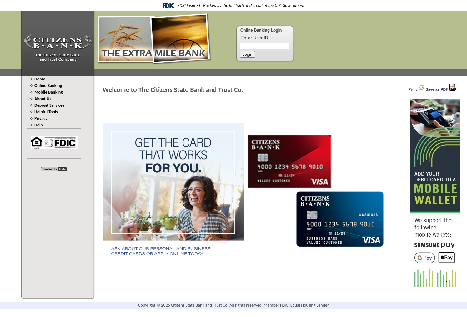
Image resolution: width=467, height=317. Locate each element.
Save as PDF (437, 89)
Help (38, 125)
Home (39, 79)
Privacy (41, 118)
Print (412, 89)
